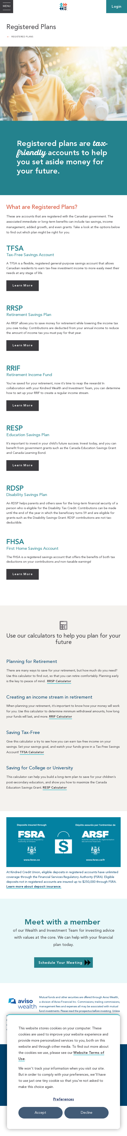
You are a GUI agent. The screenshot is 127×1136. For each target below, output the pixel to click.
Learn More (22, 285)
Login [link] (117, 7)
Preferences (63, 1099)
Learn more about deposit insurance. (33, 886)
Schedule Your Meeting (60, 963)
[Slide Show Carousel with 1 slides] (63, 1013)
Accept (40, 1113)
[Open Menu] (6, 6)
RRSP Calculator (59, 681)
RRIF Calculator (60, 716)
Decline (86, 1113)
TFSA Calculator (32, 752)
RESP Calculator (55, 787)
